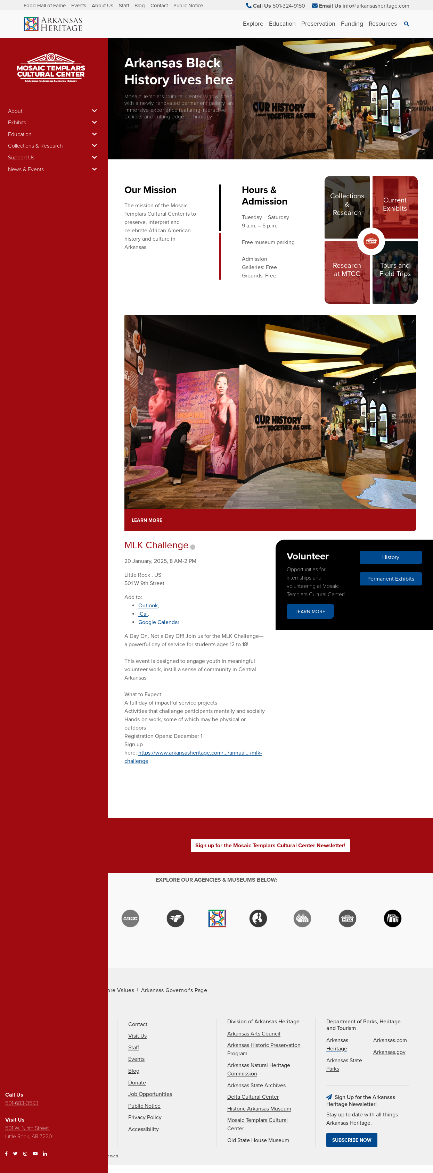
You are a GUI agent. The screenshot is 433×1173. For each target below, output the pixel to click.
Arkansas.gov (389, 1052)
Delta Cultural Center (253, 1096)
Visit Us (137, 1035)
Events (78, 5)
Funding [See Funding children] (352, 23)
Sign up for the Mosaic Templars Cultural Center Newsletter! (270, 845)
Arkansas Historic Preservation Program (264, 1049)
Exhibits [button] (54, 122)
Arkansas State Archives (256, 1085)
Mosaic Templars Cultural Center (257, 1124)
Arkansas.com (390, 1040)
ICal (143, 613)
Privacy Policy (145, 1117)
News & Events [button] (54, 169)
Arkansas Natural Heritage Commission (258, 1069)
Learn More (147, 520)
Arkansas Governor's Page (174, 990)
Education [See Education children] (282, 23)
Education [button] (54, 134)
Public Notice (188, 5)
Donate (137, 1082)
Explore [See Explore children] (253, 23)
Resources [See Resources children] (383, 23)
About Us (102, 5)
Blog (139, 5)
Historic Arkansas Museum (259, 1108)
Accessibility (143, 1129)
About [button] (54, 111)
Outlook (148, 605)
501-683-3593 (22, 1103)
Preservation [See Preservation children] (318, 23)
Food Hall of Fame (45, 5)
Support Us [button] (54, 157)
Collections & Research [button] (54, 146)
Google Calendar (158, 622)
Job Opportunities (150, 1094)
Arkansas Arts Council (253, 1033)
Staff (124, 5)
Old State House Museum (258, 1140)
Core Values (118, 990)
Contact (159, 5)
